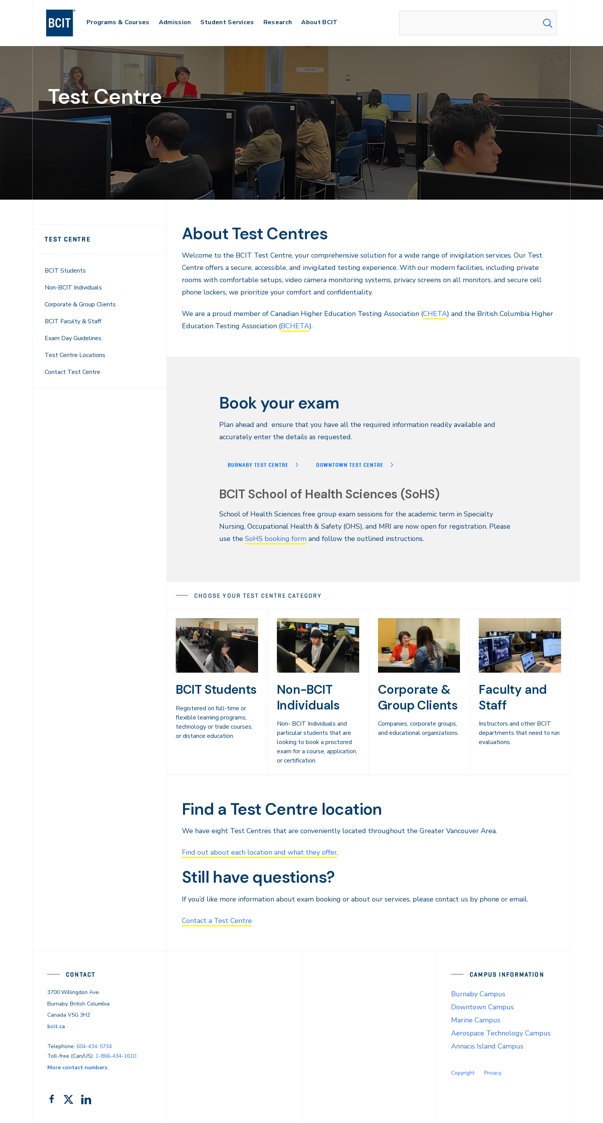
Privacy (492, 1073)
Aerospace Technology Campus (501, 1033)
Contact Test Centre (72, 372)
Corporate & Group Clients (80, 304)
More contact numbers (77, 1067)
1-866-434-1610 (115, 1056)
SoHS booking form (275, 538)
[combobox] (478, 23)
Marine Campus (475, 1020)
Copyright (463, 1073)
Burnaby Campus (478, 994)
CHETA (435, 313)
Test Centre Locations (75, 355)
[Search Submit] (547, 23)
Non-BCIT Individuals (73, 287)
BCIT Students (65, 270)
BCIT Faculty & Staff (73, 321)
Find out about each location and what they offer (259, 852)
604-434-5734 (94, 1046)
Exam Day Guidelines (73, 338)
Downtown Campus (482, 1007)
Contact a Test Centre (217, 920)
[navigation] (68, 23)
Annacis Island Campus (487, 1046)
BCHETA (295, 326)
